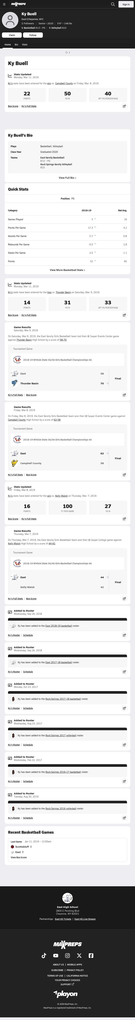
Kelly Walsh (61, 495)
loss (49, 292)
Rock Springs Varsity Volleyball (56, 164)
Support (67, 984)
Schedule (28, 635)
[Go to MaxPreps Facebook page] (91, 956)
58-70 (63, 339)
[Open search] (113, 4)
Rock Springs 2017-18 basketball (63, 698)
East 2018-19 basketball (58, 625)
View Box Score (19, 857)
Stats (24, 44)
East (18, 373)
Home (8, 44)
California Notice (77, 975)
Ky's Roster (14, 635)
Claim (12, 35)
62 (102, 453)
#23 (57, 27)
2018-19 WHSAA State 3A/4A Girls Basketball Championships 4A (52, 359)
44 (102, 577)
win (49, 83)
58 (102, 373)
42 (102, 587)
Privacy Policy (75, 970)
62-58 (57, 419)
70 (102, 383)
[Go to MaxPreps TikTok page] (44, 956)
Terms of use (55, 975)
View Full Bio (67, 177)
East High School (67, 901)
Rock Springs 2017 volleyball (60, 735)
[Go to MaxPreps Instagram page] (67, 956)
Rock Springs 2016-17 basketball (63, 772)
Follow (32, 35)
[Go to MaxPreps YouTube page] (55, 956)
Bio (16, 44)
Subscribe (57, 970)
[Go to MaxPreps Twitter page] (79, 956)
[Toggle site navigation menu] (4, 4)
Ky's (10, 83)
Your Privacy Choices (67, 979)
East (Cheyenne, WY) (32, 19)
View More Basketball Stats (67, 270)
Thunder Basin (63, 292)
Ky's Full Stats (29, 106)
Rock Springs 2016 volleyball (60, 808)
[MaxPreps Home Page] (66, 52)
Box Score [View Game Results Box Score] (31, 394)
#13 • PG (33, 27)
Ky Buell (29, 13)
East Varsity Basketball (52, 157)
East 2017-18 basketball (58, 662)
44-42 (52, 543)
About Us (58, 964)
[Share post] (124, 106)
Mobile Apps (74, 964)
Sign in (126, 4)
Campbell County (64, 83)
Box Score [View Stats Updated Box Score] (13, 106)
